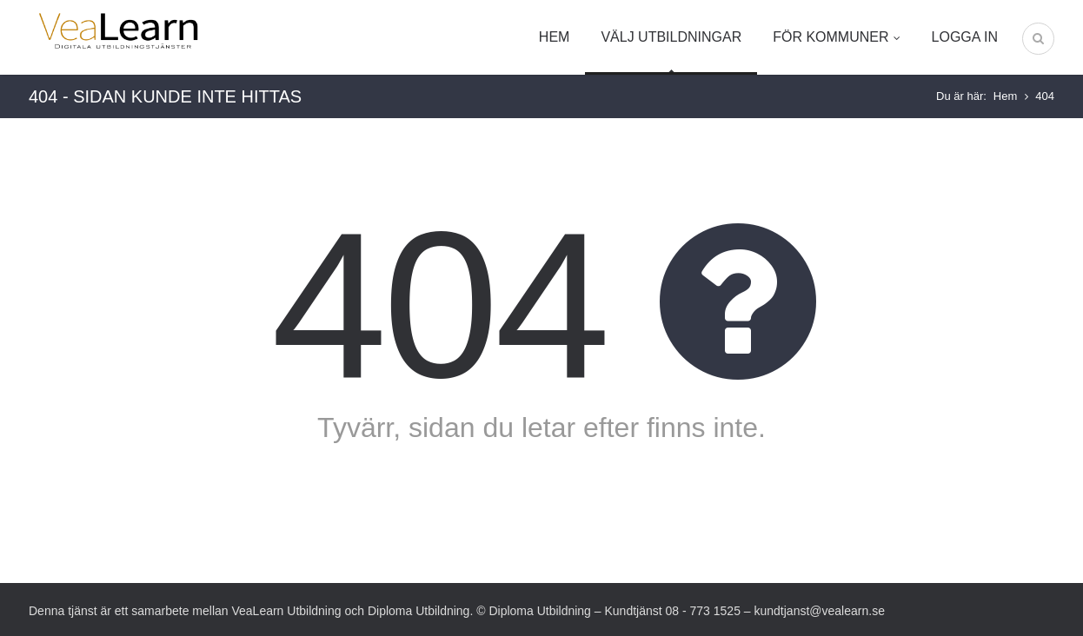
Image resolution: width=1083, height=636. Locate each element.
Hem (554, 37)
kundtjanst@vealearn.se (819, 611)
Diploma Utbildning (419, 611)
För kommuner (836, 37)
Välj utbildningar (671, 37)
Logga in (965, 37)
